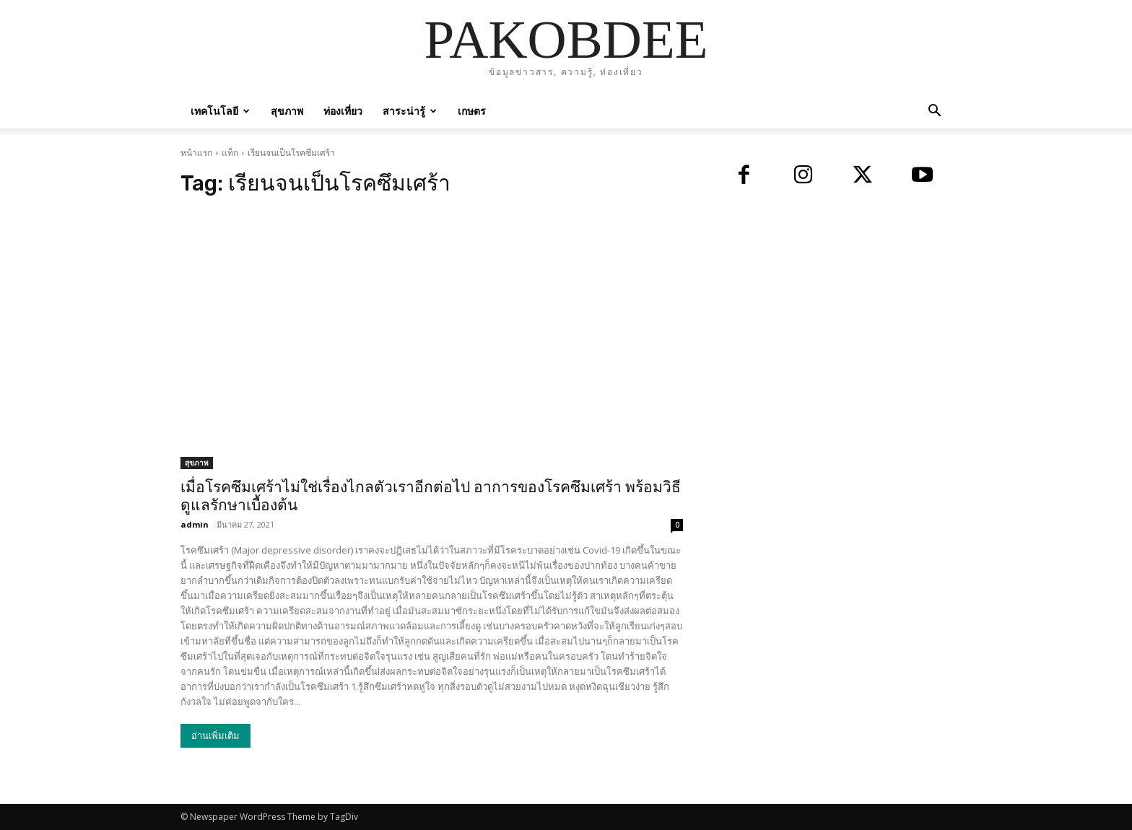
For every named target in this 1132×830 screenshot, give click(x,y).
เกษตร (472, 111)
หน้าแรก (196, 153)
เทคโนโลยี (220, 111)
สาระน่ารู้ (410, 111)
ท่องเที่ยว (342, 111)
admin (194, 524)
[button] (934, 112)
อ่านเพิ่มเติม (215, 735)
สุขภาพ (287, 111)
